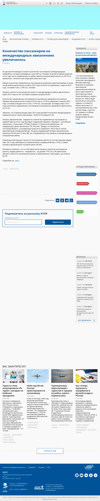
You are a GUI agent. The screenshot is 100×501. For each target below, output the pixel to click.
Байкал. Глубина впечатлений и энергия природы (85, 277)
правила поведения (82, 425)
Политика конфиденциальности (13, 467)
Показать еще (50, 451)
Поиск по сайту (91, 3)
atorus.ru (45, 499)
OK (58, 3)
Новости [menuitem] (8, 33)
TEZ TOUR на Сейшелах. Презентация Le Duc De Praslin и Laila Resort (85, 266)
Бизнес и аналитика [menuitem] (19, 33)
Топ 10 (79, 212)
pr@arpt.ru (23, 489)
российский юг (7, 437)
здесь (17, 160)
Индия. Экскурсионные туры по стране (85, 288)
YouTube (50, 3)
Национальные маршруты (87, 202)
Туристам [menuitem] (58, 33)
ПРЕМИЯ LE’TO (37, 39)
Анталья (54, 425)
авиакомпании (14, 169)
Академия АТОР (78, 39)
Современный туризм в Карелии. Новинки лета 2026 (85, 299)
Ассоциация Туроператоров (11, 2)
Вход (68, 3)
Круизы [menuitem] (48, 33)
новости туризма (8, 440)
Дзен (47, 3)
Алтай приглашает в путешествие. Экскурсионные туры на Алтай (85, 312)
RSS (49, 467)
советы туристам (81, 427)
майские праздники (9, 442)
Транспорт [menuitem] (38, 33)
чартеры (54, 427)
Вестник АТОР (82, 184)
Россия (5, 169)
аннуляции (6, 435)
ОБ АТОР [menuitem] (92, 33)
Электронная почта (11, 218)
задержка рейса (32, 425)
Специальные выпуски (86, 174)
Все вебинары (84, 320)
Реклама (41, 467)
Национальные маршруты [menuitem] (72, 33)
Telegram (62, 3)
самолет (78, 432)
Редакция (32, 467)
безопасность (92, 430)
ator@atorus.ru (19, 485)
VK (54, 3)
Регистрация (77, 3)
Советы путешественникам (87, 193)
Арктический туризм (18, 39)
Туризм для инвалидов (57, 39)
